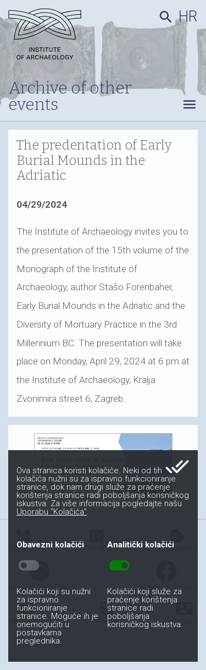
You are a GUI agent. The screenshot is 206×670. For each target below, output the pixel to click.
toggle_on (119, 565)
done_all (177, 466)
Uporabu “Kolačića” (51, 512)
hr (188, 16)
